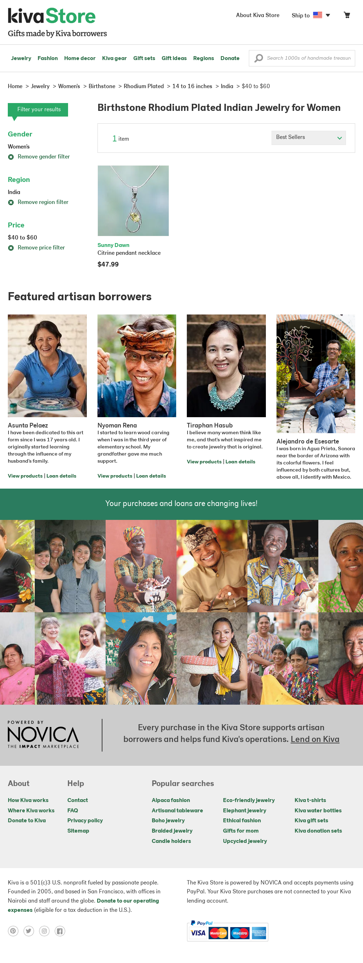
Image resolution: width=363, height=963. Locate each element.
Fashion (48, 58)
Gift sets (144, 58)
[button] (258, 60)
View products (25, 476)
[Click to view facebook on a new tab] (62, 931)
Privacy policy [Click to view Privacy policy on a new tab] (85, 821)
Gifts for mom (241, 831)
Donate (230, 58)
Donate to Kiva (27, 821)
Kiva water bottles (318, 811)
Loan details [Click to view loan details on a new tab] (61, 476)
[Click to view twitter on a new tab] (31, 931)
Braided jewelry (172, 831)
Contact (77, 800)
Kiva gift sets (311, 821)
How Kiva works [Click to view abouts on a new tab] (28, 800)
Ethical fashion (242, 821)
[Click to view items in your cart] (346, 16)
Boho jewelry (168, 821)
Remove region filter (38, 202)
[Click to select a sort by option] (309, 138)
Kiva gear (114, 58)
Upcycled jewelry (245, 841)
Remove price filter (36, 248)
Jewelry (21, 58)
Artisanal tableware (177, 811)
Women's (19, 147)
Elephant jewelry (244, 811)
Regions (203, 58)
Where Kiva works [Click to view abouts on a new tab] (31, 811)
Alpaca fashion (171, 800)
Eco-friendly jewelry (249, 800)
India (14, 192)
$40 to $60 (22, 238)
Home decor (80, 58)
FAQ (72, 811)
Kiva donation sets (318, 831)
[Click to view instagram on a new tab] (47, 931)
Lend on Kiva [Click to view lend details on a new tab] (315, 740)
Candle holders (171, 841)
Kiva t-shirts (310, 800)
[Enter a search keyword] (302, 58)
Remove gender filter (39, 157)
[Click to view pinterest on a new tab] (15, 931)
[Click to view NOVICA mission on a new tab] (43, 735)
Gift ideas (174, 58)
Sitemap (78, 831)
